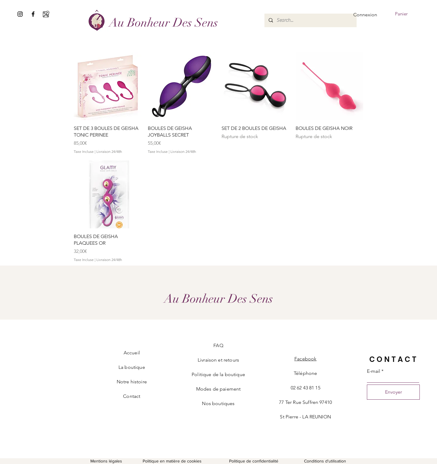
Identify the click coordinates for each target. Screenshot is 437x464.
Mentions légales (106, 461)
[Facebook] (33, 14)
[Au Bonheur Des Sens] (163, 22)
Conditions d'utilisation (325, 461)
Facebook (305, 359)
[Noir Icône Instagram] (20, 14)
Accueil (132, 353)
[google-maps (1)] (46, 14)
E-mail (373, 371)
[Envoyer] (393, 392)
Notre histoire (132, 382)
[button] (405, 14)
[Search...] (310, 20)
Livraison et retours (218, 360)
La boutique (131, 367)
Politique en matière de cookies (173, 461)
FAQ (218, 345)
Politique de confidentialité (253, 461)
